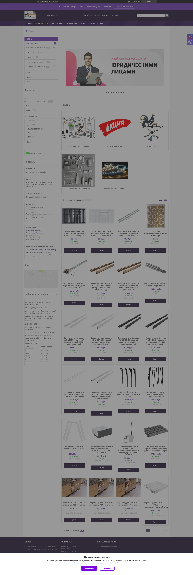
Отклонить (107, 568)
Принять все (89, 568)
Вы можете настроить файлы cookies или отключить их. (95, 563)
